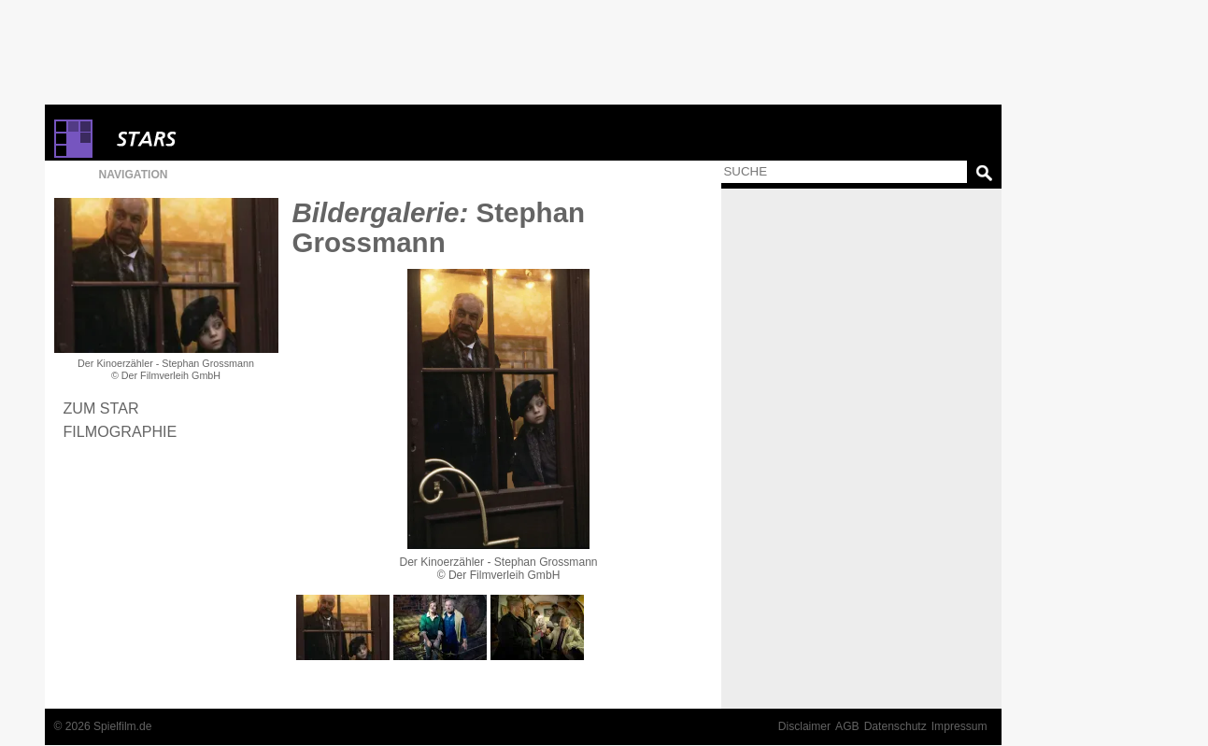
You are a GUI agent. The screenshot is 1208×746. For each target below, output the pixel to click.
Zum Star (101, 408)
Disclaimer (804, 726)
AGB (847, 726)
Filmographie (121, 431)
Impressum (959, 726)
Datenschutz (895, 726)
